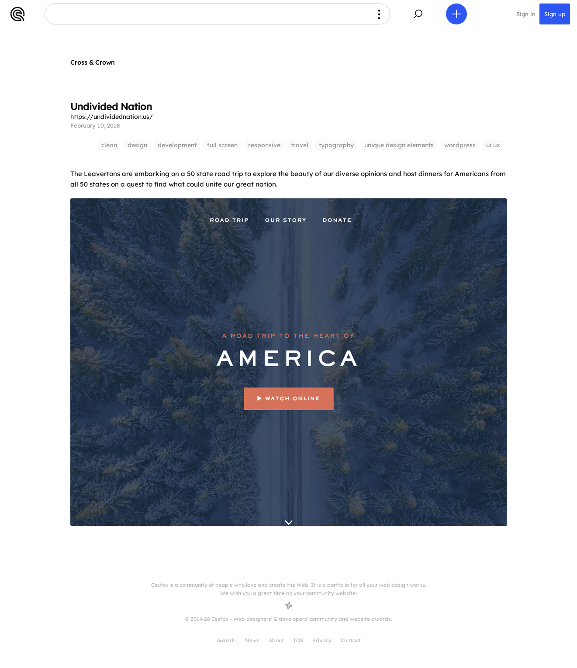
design (137, 145)
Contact (351, 640)
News (252, 640)
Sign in (526, 13)
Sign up (554, 13)
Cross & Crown (92, 62)
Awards (226, 640)
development (177, 145)
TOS (298, 640)
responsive (264, 145)
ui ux (493, 145)
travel (299, 145)
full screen (222, 145)
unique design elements (399, 145)
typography (336, 145)
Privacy (322, 640)
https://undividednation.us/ (111, 117)
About (276, 640)
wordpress (460, 145)
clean (109, 145)
